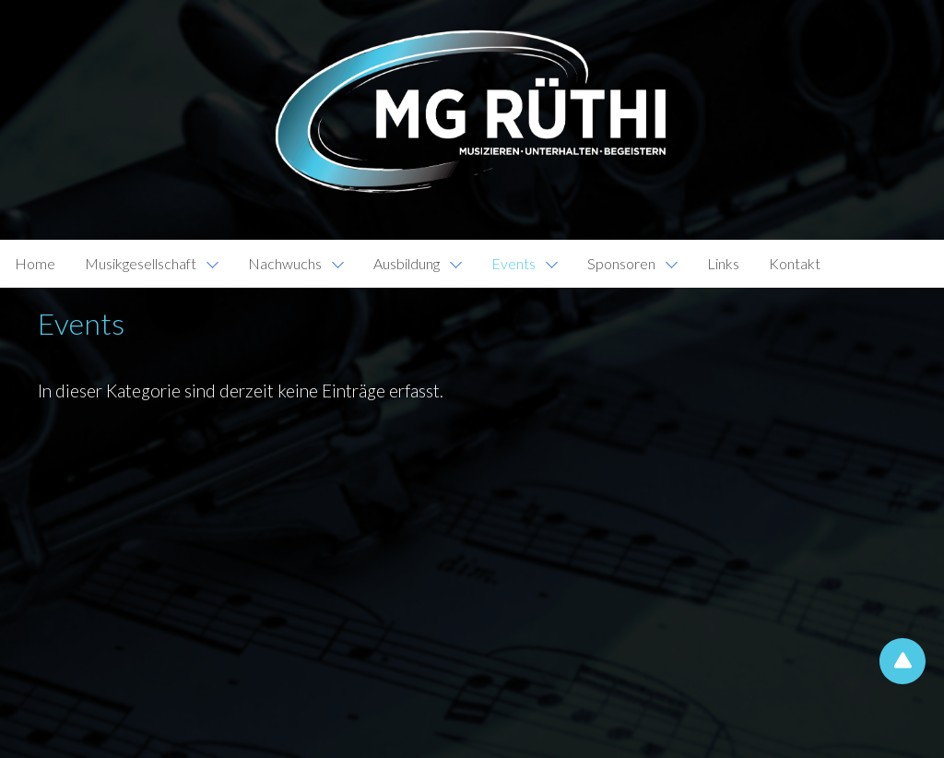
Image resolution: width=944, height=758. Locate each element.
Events (513, 263)
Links (723, 263)
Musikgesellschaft (140, 263)
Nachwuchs (285, 263)
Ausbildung (406, 263)
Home (35, 263)
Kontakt (794, 263)
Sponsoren (621, 263)
